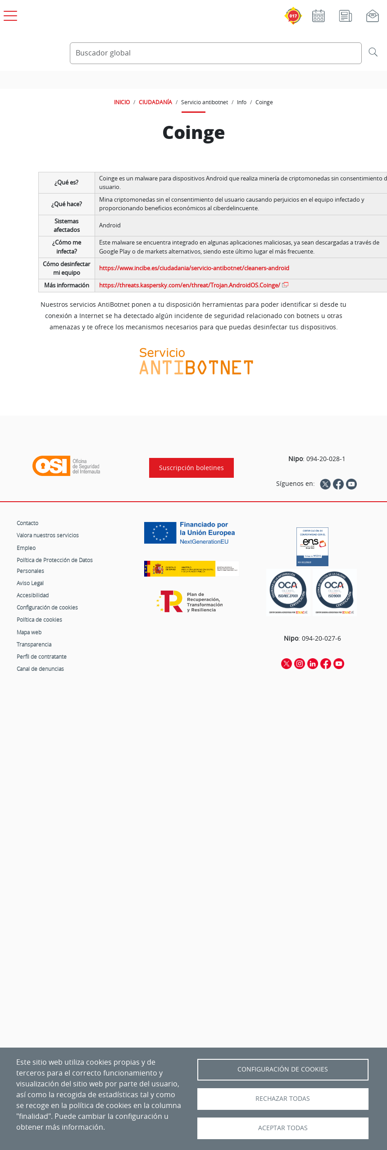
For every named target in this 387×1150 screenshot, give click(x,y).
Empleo (26, 547)
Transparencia (34, 644)
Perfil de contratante (42, 656)
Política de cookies (39, 619)
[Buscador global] (216, 53)
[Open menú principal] (9, 14)
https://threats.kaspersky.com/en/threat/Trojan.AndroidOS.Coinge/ (189, 285)
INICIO (122, 102)
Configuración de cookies (47, 607)
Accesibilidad (33, 595)
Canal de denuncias (40, 668)
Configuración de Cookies (282, 1069)
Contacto (27, 523)
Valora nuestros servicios (48, 535)
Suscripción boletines (191, 468)
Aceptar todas (283, 1128)
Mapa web (29, 632)
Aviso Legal (30, 583)
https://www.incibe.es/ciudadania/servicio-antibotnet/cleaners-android (194, 268)
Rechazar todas (282, 1099)
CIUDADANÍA (155, 102)
